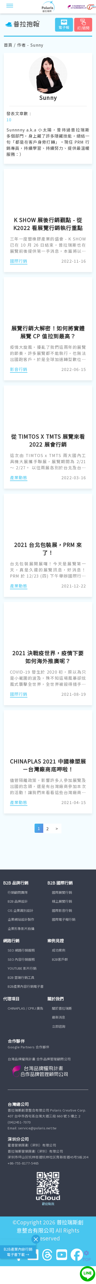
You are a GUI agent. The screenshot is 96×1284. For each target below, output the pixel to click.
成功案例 (58, 950)
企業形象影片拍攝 (21, 928)
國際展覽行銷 (62, 892)
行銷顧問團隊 (18, 892)
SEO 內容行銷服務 (21, 959)
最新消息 (58, 1017)
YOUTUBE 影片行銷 (22, 968)
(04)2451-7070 (19, 1122)
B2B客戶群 (60, 959)
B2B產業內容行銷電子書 (26, 986)
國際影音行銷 (62, 910)
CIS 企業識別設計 (20, 910)
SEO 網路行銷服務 (21, 950)
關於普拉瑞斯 (62, 1008)
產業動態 (18, 477)
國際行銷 (18, 261)
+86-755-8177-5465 (23, 1163)
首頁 (8, 45)
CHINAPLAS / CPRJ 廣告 (25, 1008)
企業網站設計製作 (21, 919)
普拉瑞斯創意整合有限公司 (50, 1226)
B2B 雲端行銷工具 (21, 977)
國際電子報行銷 (63, 919)
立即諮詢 (58, 1026)
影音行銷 (18, 369)
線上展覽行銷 (62, 901)
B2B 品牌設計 (18, 901)
